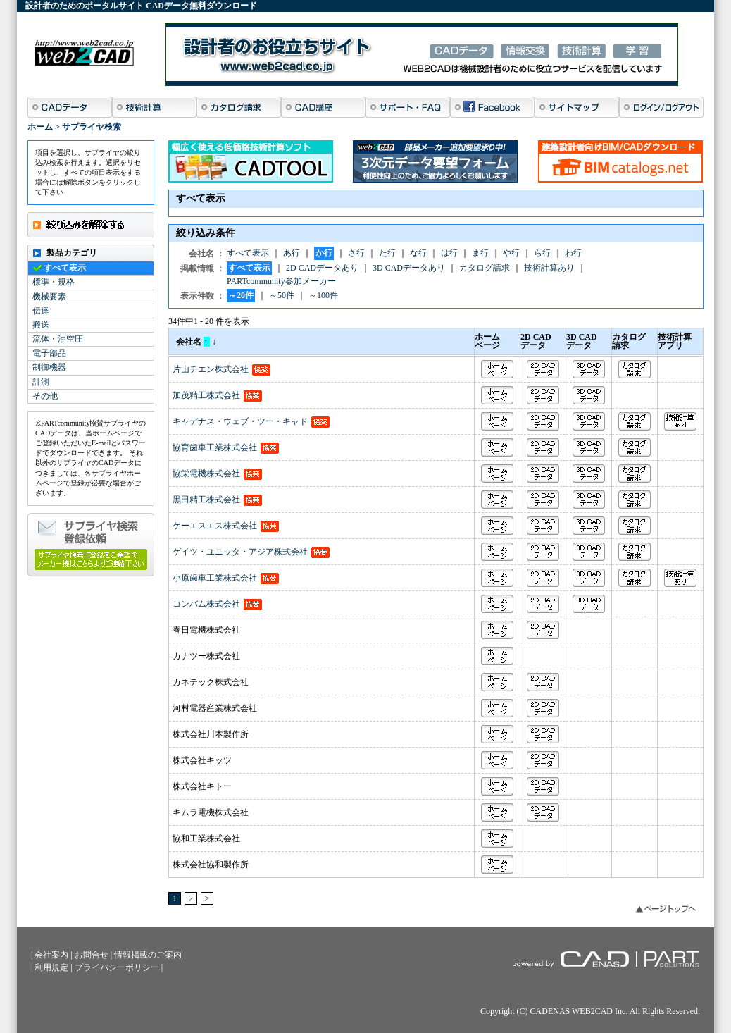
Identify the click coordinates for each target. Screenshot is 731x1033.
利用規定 (51, 967)
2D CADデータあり (322, 268)
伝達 (40, 311)
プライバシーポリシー (117, 967)
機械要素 (49, 297)
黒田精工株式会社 (206, 500)
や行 (511, 253)
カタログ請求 (484, 268)
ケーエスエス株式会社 (215, 526)
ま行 (480, 253)
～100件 (323, 295)
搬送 (40, 325)
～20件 (241, 295)
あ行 (291, 253)
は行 (449, 253)
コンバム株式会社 (206, 604)
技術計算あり (549, 268)
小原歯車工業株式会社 (215, 578)
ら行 (542, 253)
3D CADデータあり (409, 268)
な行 (418, 253)
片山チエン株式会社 (211, 369)
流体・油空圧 (57, 339)
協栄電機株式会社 (206, 473)
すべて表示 (65, 268)
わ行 (573, 253)
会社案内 (51, 955)
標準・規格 (53, 282)
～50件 (281, 295)
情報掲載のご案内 (148, 955)
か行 (323, 253)
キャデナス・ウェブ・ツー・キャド (240, 421)
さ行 (356, 253)
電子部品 (49, 353)
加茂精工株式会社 (206, 395)
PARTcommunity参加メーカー (281, 281)
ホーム (40, 127)
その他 (45, 396)
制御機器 (49, 367)
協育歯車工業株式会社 (215, 447)
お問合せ (91, 955)
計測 (40, 382)
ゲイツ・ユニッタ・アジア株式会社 (240, 552)
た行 (387, 253)
